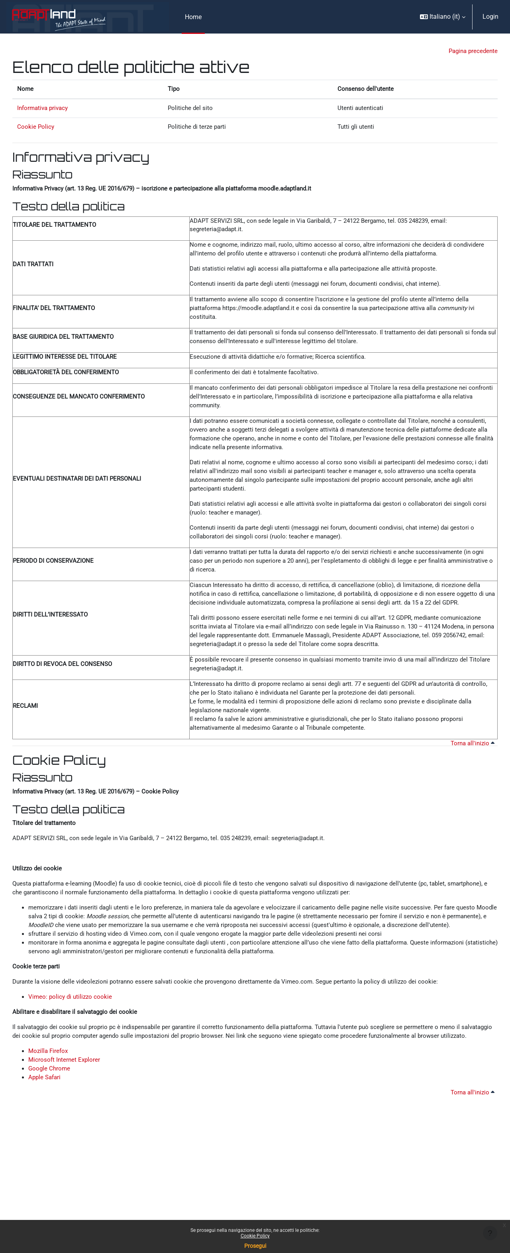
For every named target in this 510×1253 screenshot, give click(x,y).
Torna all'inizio (471, 785)
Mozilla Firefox (49, 1127)
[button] (443, 16)
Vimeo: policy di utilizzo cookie (71, 1060)
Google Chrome (50, 1146)
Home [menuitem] (193, 17)
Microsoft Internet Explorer (65, 1136)
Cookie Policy (255, 1236)
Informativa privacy (44, 110)
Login (490, 16)
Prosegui (255, 1246)
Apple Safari (45, 1155)
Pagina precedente (471, 51)
